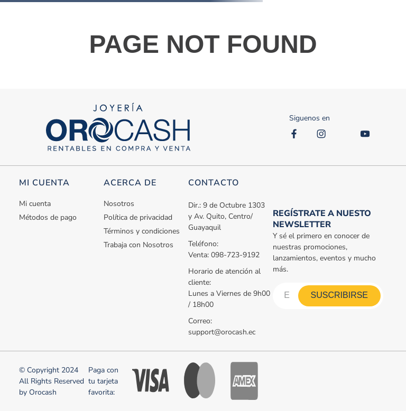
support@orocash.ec (221, 332)
